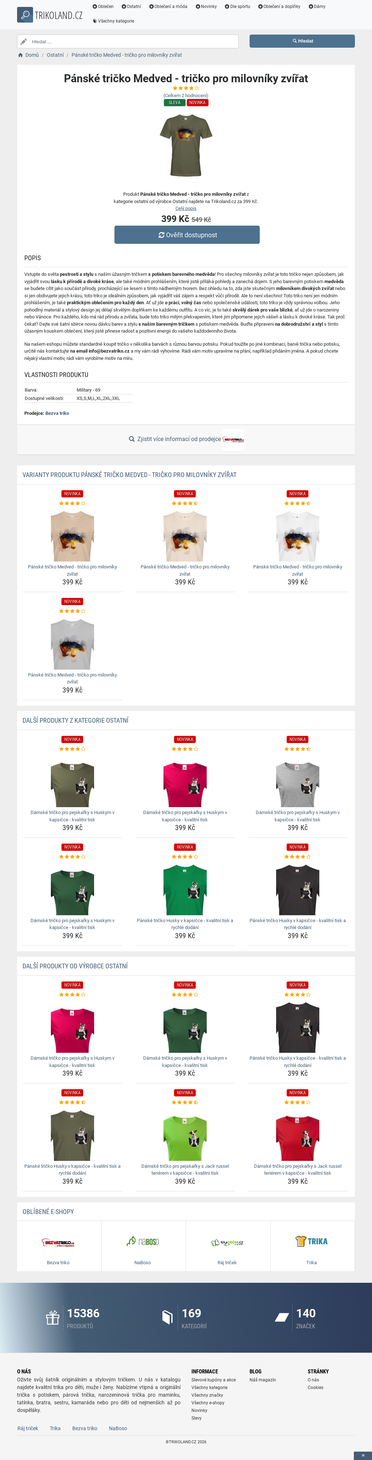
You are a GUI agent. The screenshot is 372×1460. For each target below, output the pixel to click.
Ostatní (134, 6)
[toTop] (363, 1456)
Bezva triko (57, 413)
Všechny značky (207, 1395)
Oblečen (106, 6)
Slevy (196, 1418)
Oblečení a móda (171, 6)
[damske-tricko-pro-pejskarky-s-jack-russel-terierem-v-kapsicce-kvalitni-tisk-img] (185, 1133)
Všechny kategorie (116, 21)
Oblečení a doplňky (282, 6)
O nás (313, 1379)
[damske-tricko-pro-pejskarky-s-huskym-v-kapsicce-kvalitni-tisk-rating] (72, 749)
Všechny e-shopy (208, 1402)
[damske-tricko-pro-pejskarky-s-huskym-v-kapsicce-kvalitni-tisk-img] (72, 780)
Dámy (320, 6)
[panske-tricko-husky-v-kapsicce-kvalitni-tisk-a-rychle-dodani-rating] (185, 857)
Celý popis (186, 208)
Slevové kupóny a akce (213, 1379)
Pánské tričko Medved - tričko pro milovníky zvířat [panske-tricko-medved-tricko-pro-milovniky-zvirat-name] (72, 570)
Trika (55, 1428)
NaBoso (118, 1428)
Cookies (315, 1387)
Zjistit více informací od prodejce (186, 440)
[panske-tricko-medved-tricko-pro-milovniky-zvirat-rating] (72, 503)
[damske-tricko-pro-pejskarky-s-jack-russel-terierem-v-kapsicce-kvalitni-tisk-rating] (185, 1102)
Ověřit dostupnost (188, 235)
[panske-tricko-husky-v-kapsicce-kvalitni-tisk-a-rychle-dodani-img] (185, 888)
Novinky (209, 6)
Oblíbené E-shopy (48, 1211)
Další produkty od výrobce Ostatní (75, 966)
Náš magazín (263, 1379)
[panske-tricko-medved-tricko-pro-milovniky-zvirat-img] (72, 534)
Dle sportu (240, 6)
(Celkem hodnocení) (186, 95)
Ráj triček (27, 1428)
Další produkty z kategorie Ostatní (76, 720)
